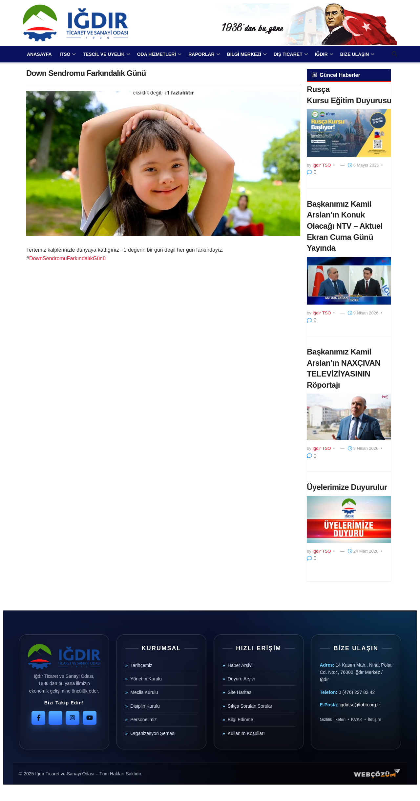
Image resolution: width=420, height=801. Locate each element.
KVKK (357, 719)
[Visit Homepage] (75, 23)
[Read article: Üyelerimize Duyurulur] (349, 519)
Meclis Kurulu (144, 692)
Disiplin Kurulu (144, 706)
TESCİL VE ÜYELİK (103, 54)
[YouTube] (89, 718)
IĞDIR (321, 54)
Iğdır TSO (321, 165)
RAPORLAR (201, 54)
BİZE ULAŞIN (354, 54)
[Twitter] (55, 718)
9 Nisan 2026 (363, 312)
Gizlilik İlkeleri (333, 719)
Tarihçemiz (141, 665)
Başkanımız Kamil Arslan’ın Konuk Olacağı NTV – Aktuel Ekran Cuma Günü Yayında (345, 225)
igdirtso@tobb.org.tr (360, 704)
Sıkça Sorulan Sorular (250, 706)
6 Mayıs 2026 (363, 165)
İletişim (374, 719)
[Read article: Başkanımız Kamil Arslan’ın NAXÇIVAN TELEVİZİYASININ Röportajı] (349, 417)
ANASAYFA (39, 54)
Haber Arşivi (240, 665)
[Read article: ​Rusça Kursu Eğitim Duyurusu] (349, 133)
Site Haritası (240, 692)
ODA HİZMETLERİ (156, 54)
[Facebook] (38, 718)
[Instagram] (72, 718)
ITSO (65, 54)
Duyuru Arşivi (241, 678)
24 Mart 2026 (363, 551)
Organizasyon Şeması (153, 733)
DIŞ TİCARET (288, 54)
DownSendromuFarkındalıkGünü (67, 258)
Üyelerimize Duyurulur (347, 487)
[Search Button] (394, 54)
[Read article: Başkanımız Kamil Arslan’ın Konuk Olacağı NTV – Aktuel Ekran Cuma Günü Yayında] (349, 281)
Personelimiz (143, 719)
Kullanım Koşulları (246, 733)
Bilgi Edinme (240, 719)
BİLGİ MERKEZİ (244, 54)
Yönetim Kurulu (146, 678)
